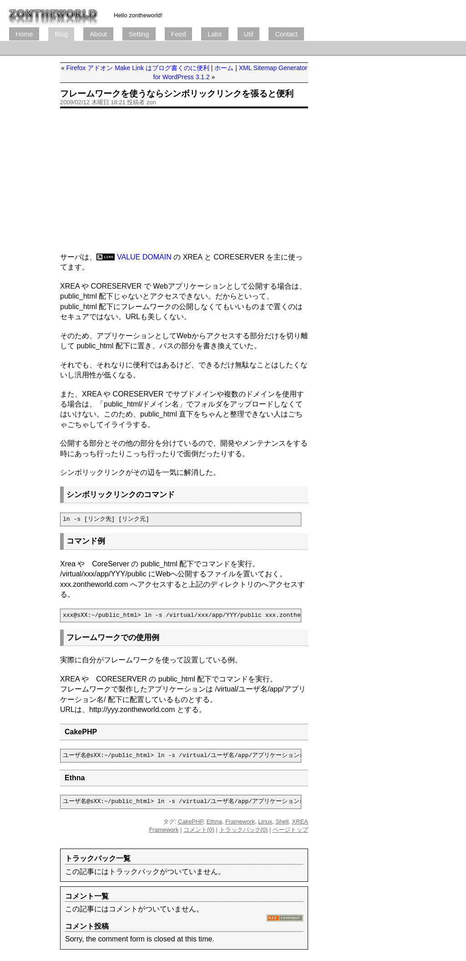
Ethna (214, 821)
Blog (61, 34)
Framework (240, 821)
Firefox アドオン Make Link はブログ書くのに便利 (137, 67)
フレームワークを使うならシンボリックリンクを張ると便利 (177, 93)
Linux (265, 821)
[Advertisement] (174, 48)
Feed (178, 34)
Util (248, 34)
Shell (282, 821)
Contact (286, 34)
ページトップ (290, 829)
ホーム (223, 67)
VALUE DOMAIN (144, 257)
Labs (215, 34)
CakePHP (190, 821)
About (98, 34)
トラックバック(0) (243, 829)
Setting (139, 34)
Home (24, 34)
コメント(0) (198, 829)
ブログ (53, 13)
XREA (300, 821)
